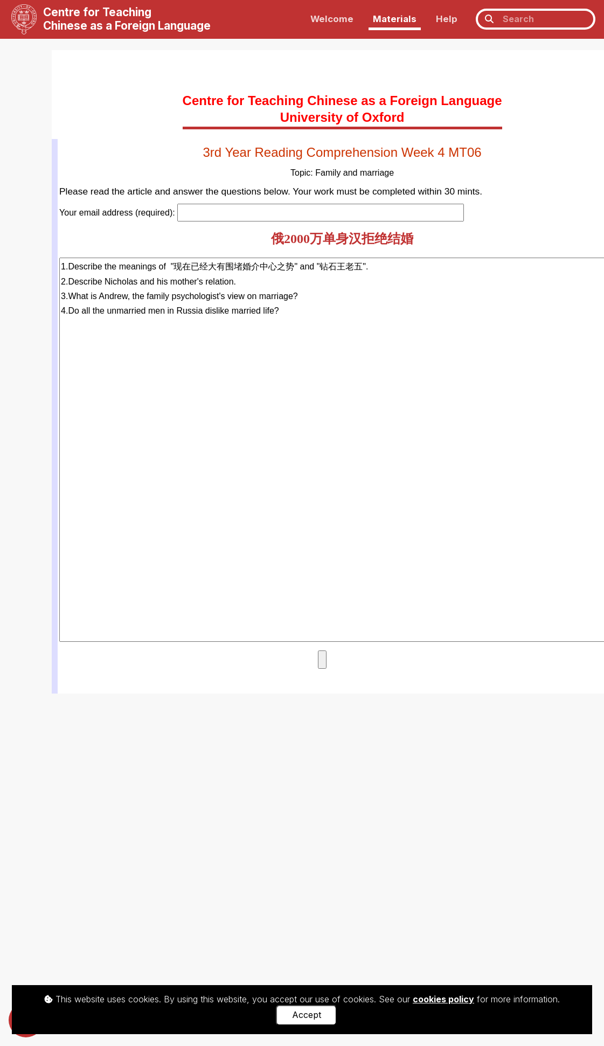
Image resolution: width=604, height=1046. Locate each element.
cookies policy (443, 999)
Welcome (331, 18)
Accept (306, 1014)
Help (446, 18)
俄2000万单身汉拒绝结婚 (342, 239)
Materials (394, 18)
